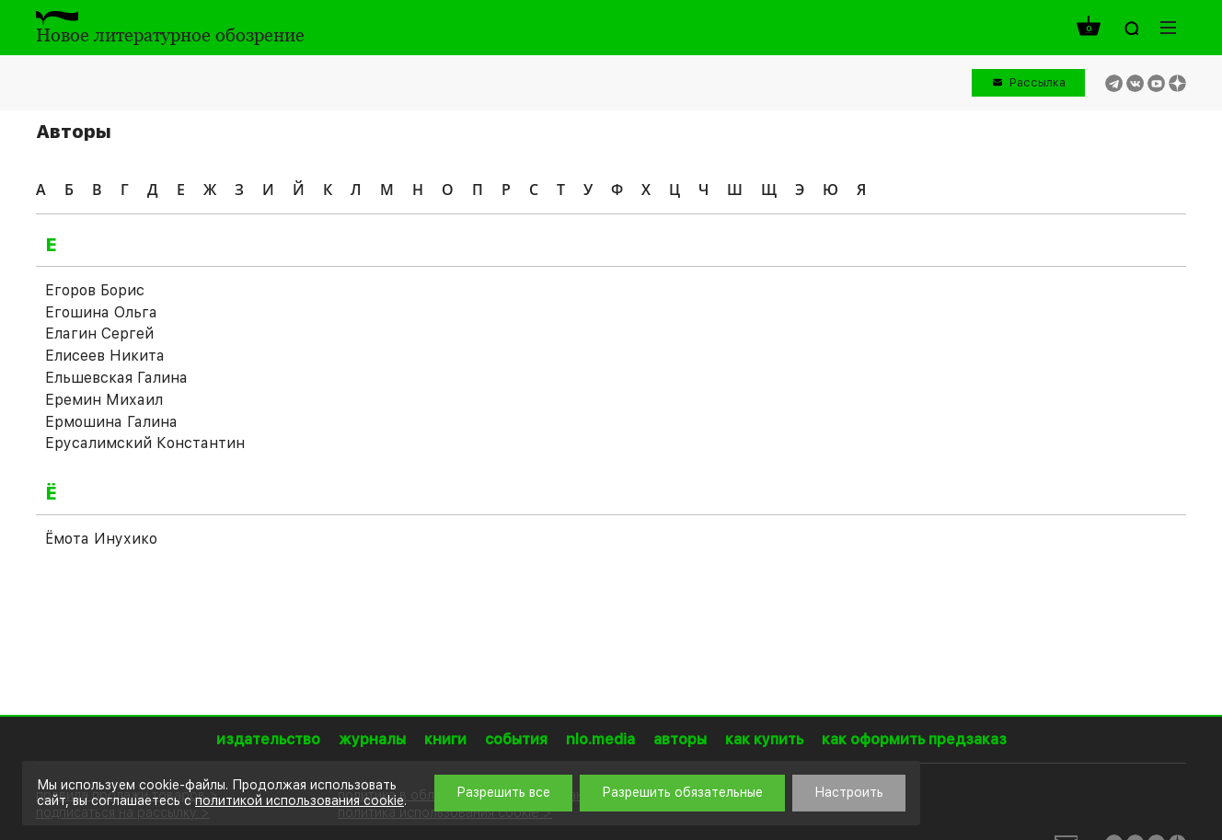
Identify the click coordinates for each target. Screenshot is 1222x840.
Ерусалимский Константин (145, 443)
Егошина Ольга (101, 312)
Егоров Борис (94, 290)
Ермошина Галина (111, 422)
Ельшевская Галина (116, 377)
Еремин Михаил (104, 399)
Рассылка (1037, 82)
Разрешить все (503, 792)
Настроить (848, 792)
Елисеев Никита (105, 355)
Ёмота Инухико (101, 538)
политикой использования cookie (299, 800)
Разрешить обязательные (682, 792)
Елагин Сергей (99, 333)
